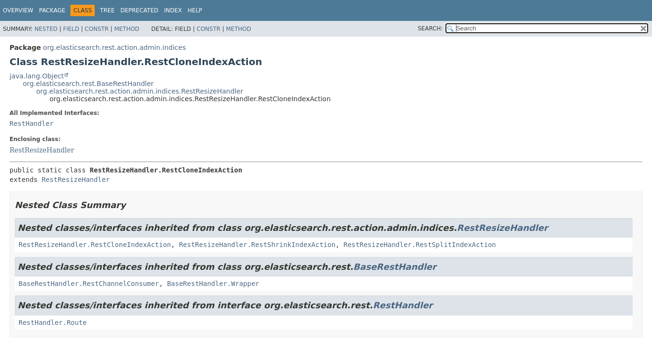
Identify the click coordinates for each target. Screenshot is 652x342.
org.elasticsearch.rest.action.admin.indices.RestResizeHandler (139, 91)
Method (126, 29)
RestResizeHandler (42, 150)
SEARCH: (430, 28)
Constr (97, 29)
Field (71, 29)
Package (52, 10)
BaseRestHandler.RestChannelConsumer (89, 283)
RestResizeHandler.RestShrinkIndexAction (257, 244)
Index (173, 10)
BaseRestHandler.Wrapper (213, 283)
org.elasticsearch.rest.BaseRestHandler (88, 83)
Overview (18, 10)
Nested (45, 29)
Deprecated (139, 10)
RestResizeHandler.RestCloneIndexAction (95, 244)
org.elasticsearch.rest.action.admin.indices (114, 47)
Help (195, 10)
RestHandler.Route (53, 322)
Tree (107, 10)
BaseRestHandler (394, 267)
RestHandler (32, 123)
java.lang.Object (37, 76)
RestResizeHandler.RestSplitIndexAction (420, 244)
